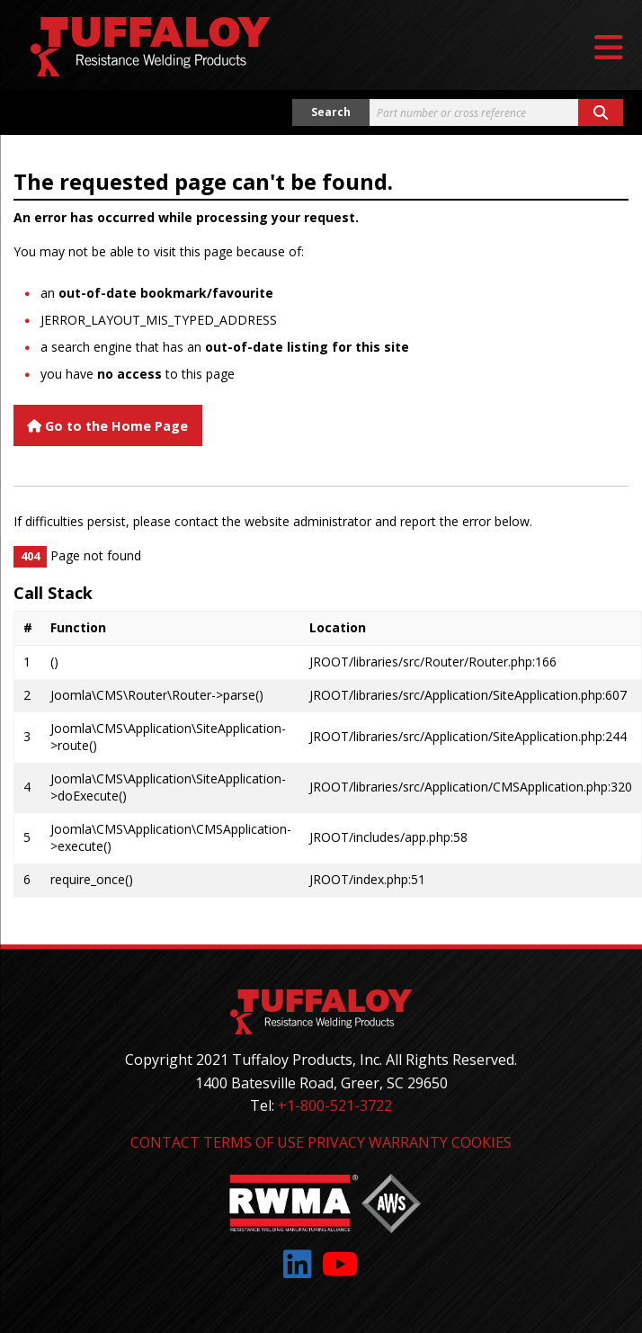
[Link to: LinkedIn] (297, 1264)
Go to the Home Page (107, 425)
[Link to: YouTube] (340, 1264)
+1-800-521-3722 (335, 1105)
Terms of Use (253, 1142)
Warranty (408, 1142)
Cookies (481, 1142)
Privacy (336, 1142)
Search (331, 112)
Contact (165, 1142)
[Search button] (600, 112)
